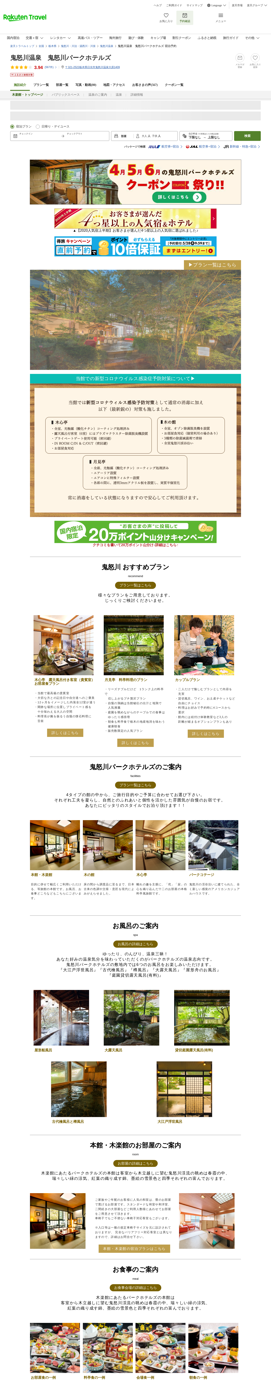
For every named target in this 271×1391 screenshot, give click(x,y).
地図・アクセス (114, 85)
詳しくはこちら (65, 733)
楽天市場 (237, 5)
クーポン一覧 (174, 85)
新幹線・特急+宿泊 (239, 146)
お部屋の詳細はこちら (135, 1163)
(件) (51, 67)
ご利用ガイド (174, 5)
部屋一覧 (62, 85)
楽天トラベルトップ (22, 46)
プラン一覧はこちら (135, 585)
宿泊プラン (24, 126)
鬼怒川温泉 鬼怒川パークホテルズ (60, 57)
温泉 (119, 94)
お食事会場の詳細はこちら (135, 1288)
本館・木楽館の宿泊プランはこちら (134, 1249)
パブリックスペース (66, 94)
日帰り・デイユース (56, 126)
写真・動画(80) (86, 85)
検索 (247, 136)
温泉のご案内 (97, 94)
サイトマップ (195, 5)
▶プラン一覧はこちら (212, 264)
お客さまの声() (144, 85)
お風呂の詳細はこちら (135, 944)
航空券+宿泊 (163, 146)
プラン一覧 (41, 85)
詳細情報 (137, 94)
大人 (145, 136)
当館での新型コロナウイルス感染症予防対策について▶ (135, 378)
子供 (155, 136)
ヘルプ (158, 5)
